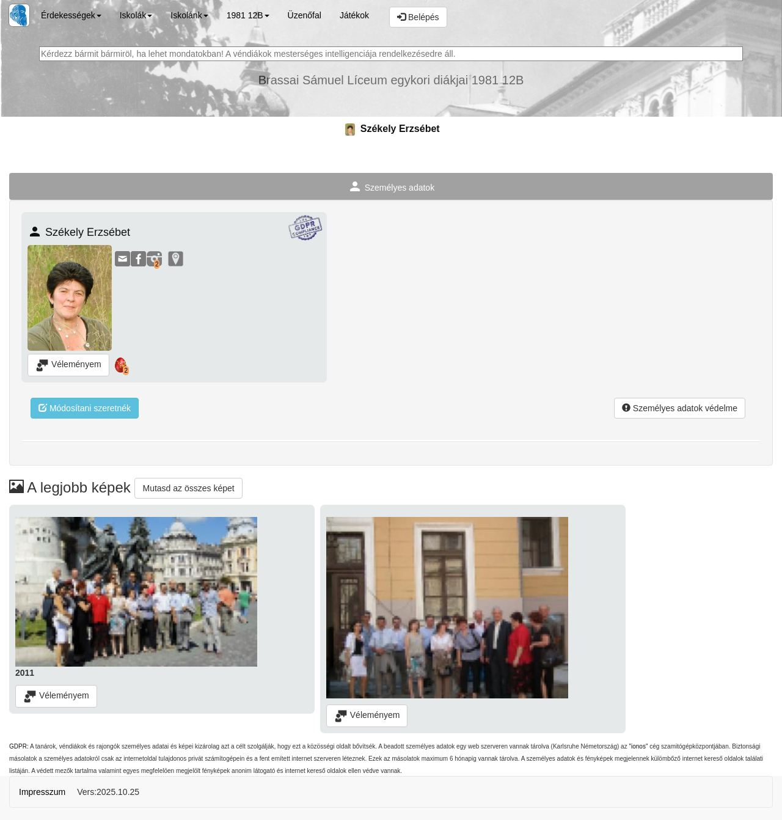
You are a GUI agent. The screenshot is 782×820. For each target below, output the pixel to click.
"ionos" (638, 746)
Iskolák (136, 15)
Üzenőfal (304, 15)
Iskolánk (189, 15)
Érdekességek (71, 15)
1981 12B (248, 15)
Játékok (354, 15)
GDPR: (19, 746)
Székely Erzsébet (390, 128)
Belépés (418, 17)
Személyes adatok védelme (679, 408)
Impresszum (42, 792)
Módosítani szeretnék (84, 408)
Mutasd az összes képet (188, 488)
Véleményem (68, 365)
